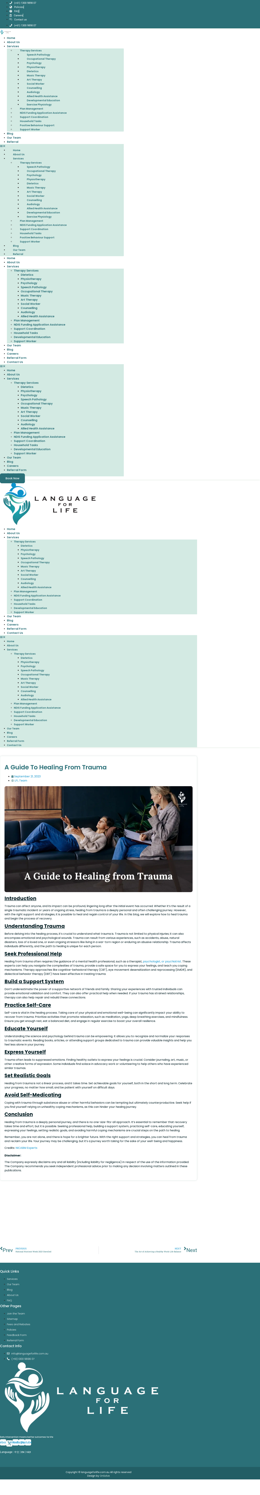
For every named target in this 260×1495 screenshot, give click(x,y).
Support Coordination (34, 124)
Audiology (33, 99)
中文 (16, 1459)
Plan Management (31, 116)
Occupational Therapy (41, 66)
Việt (28, 1459)
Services (13, 54)
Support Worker (30, 137)
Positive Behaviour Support (37, 133)
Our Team (14, 145)
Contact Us (15, 370)
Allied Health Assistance (42, 104)
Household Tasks (30, 129)
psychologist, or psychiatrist (162, 969)
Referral (12, 149)
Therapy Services (31, 58)
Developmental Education (43, 108)
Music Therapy (36, 83)
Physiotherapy (36, 75)
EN (22, 1459)
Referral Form (16, 365)
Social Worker (35, 91)
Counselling (34, 95)
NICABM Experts (26, 1155)
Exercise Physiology (39, 112)
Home (11, 46)
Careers (12, 361)
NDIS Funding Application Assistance (43, 120)
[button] (62, 154)
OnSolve (105, 1483)
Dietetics (33, 79)
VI (13, 1467)
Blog (10, 141)
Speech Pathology (38, 62)
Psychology (34, 70)
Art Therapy (34, 87)
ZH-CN (4, 1467)
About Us (13, 50)
